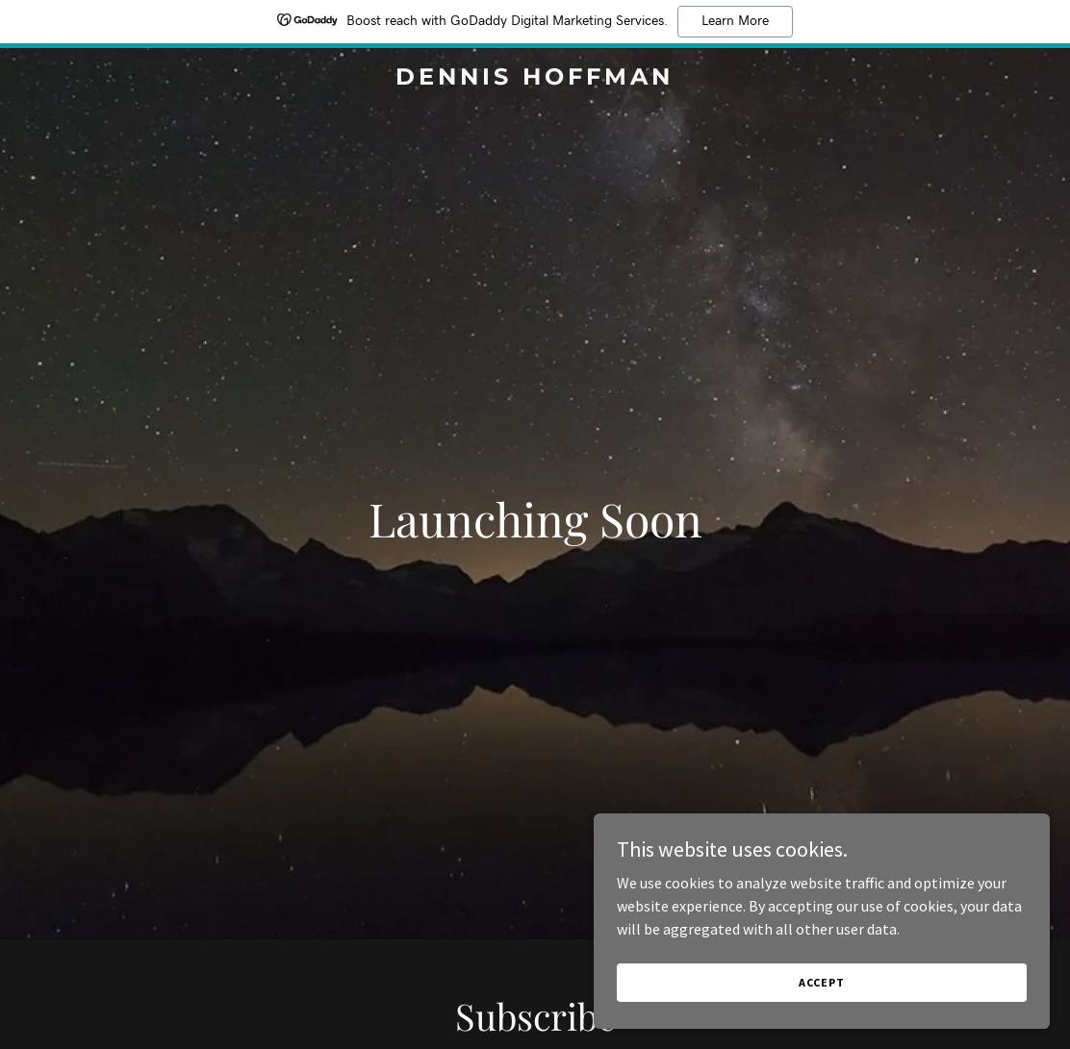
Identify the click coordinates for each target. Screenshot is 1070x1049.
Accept (854, 980)
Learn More (735, 21)
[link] (535, 78)
